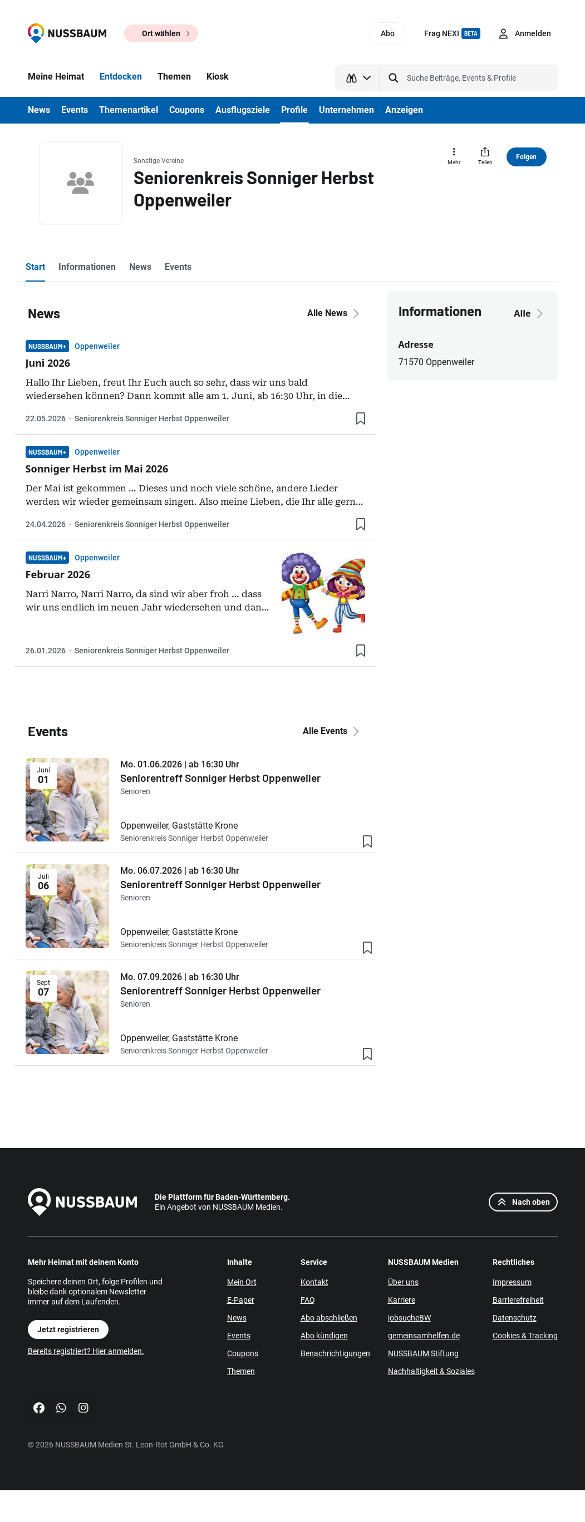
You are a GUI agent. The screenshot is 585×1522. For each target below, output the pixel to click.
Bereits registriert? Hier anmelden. (86, 1351)
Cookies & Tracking (525, 1335)
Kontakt (314, 1282)
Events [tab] (178, 267)
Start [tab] (35, 267)
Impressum (512, 1282)
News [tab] (140, 267)
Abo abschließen (329, 1317)
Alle (530, 313)
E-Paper (240, 1300)
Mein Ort (242, 1282)
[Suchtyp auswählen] (357, 78)
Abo (388, 33)
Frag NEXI (452, 33)
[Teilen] (485, 157)
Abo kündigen (324, 1335)
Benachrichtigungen (335, 1353)
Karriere (401, 1300)
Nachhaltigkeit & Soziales (431, 1371)
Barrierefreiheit (518, 1300)
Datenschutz (515, 1317)
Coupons (242, 1353)
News (237, 1317)
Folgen (526, 157)
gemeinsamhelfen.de (424, 1335)
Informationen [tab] (87, 267)
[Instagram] (83, 1408)
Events (238, 1335)
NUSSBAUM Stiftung (423, 1353)
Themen (241, 1371)
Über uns (403, 1282)
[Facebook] (39, 1408)
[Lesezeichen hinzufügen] (360, 418)
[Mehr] (454, 157)
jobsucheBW (409, 1317)
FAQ (308, 1300)
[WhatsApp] (61, 1408)
